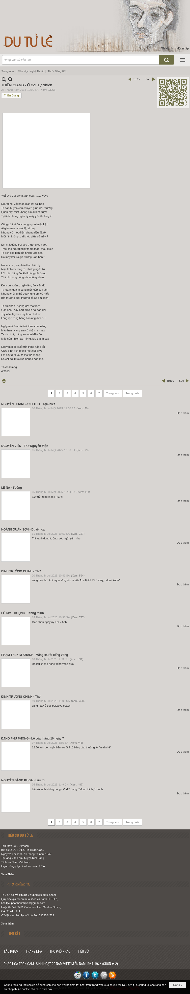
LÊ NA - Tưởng (11, 487)
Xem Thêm (8, 874)
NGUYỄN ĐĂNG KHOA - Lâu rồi (23, 780)
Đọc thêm (183, 413)
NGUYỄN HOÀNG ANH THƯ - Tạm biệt (28, 404)
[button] (182, 60)
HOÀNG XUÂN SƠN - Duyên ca (23, 529)
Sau (147, 79)
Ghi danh (167, 48)
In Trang (3, 380)
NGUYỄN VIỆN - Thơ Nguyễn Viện (24, 446)
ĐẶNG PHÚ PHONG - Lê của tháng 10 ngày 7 (32, 738)
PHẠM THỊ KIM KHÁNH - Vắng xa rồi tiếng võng (34, 655)
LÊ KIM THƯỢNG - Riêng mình (22, 613)
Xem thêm (7, 923)
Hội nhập (183, 48)
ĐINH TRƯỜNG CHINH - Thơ (20, 571)
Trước (136, 79)
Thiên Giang (11, 95)
